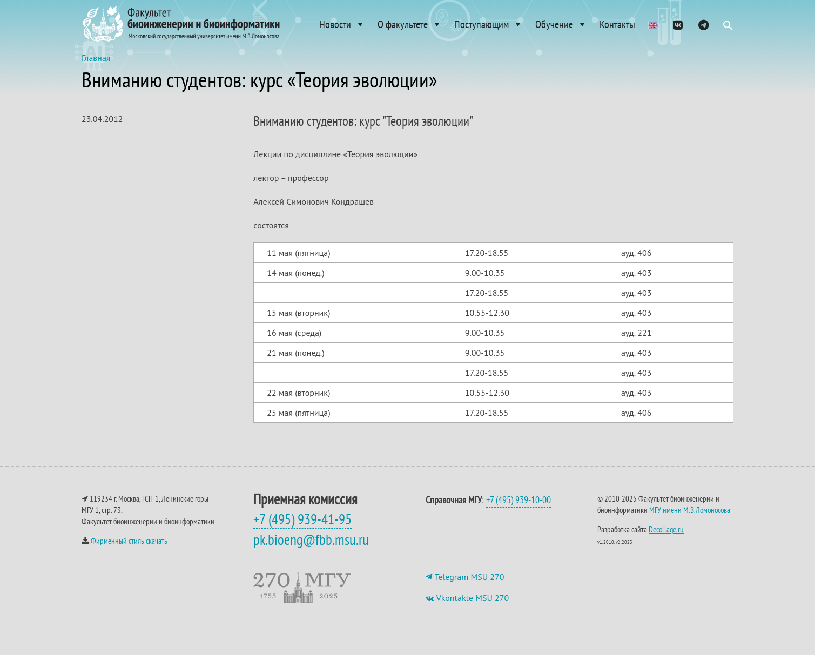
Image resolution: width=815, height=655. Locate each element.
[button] (728, 28)
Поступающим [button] (488, 24)
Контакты (617, 24)
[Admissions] (653, 24)
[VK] (677, 24)
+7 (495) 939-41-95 (302, 530)
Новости (342, 24)
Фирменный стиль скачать (129, 551)
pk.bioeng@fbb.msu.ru (311, 550)
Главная (96, 68)
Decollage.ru (666, 540)
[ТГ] (703, 24)
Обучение (561, 24)
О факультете (410, 24)
